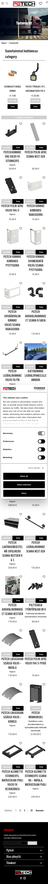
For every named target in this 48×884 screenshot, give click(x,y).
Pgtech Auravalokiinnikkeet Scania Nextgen (12, 609)
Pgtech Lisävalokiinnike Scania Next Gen (35, 547)
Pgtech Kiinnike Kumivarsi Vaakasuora (36, 210)
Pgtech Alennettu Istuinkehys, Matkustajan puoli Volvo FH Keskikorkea (12, 780)
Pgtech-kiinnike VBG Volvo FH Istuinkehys (12, 156)
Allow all (24, 476)
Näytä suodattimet (24, 117)
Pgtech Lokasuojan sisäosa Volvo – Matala (12, 663)
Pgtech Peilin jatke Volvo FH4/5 (12, 208)
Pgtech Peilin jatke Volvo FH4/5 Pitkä (36, 661)
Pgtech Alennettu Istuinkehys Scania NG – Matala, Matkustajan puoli (35, 778)
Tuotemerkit (13, 43)
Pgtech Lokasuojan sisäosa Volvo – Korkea (12, 717)
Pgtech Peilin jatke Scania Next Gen (36, 154)
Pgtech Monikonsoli (36, 715)
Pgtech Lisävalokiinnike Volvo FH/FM (12, 375)
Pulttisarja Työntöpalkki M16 (35, 607)
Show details (34, 468)
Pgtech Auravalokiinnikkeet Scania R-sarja (35, 316)
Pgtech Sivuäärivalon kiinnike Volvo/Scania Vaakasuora (12, 320)
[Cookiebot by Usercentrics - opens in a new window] (34, 388)
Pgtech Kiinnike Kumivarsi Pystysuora (12, 261)
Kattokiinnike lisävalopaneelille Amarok (35, 375)
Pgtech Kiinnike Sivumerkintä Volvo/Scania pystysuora (36, 263)
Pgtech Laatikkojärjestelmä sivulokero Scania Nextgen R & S (12, 551)
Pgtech (4, 43)
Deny (24, 493)
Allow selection (24, 485)
